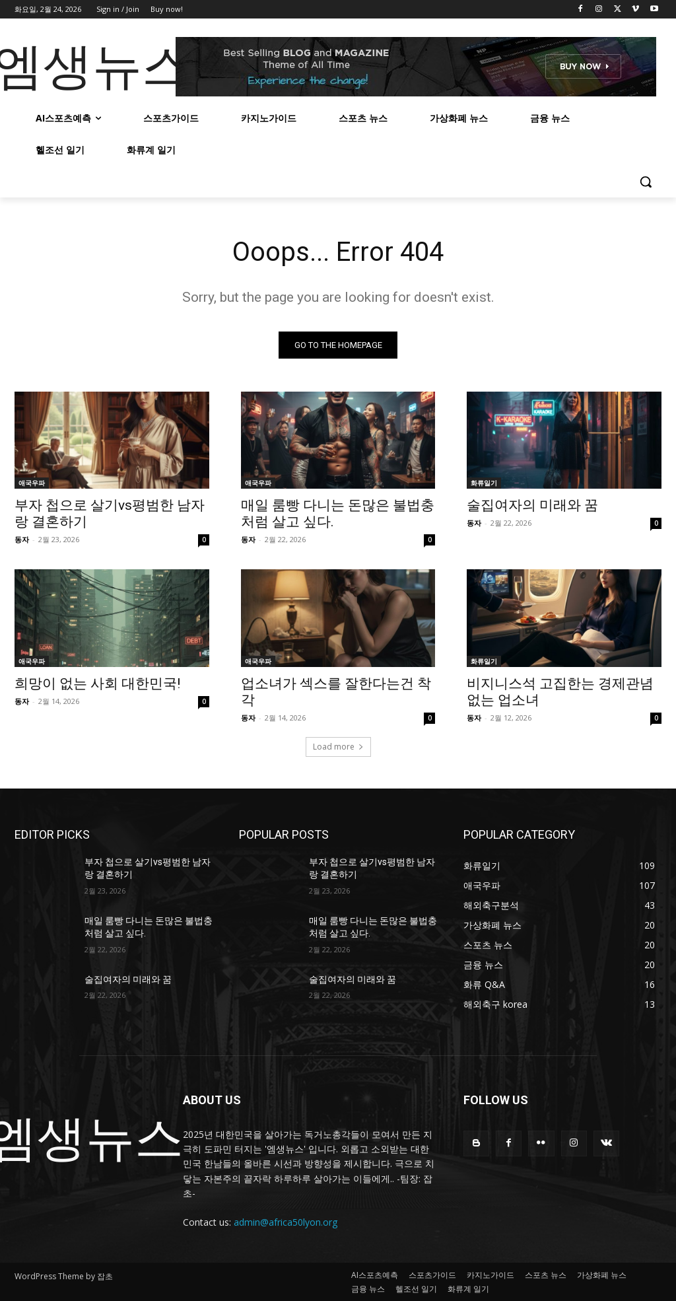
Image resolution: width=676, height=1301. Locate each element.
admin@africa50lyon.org (285, 1222)
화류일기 (484, 482)
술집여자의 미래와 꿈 (532, 505)
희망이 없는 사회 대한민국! (97, 683)
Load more (338, 746)
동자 (22, 539)
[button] (645, 181)
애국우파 (31, 482)
